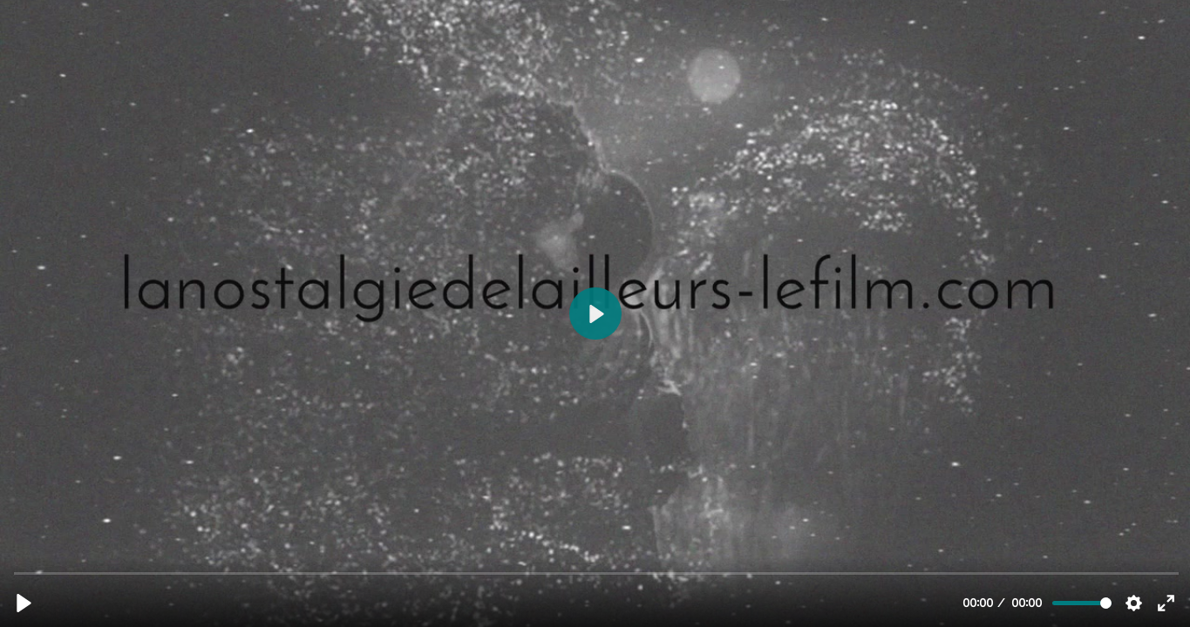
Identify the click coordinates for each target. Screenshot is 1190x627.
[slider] (596, 572)
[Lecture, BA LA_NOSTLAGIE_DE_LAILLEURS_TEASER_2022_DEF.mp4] (24, 603)
